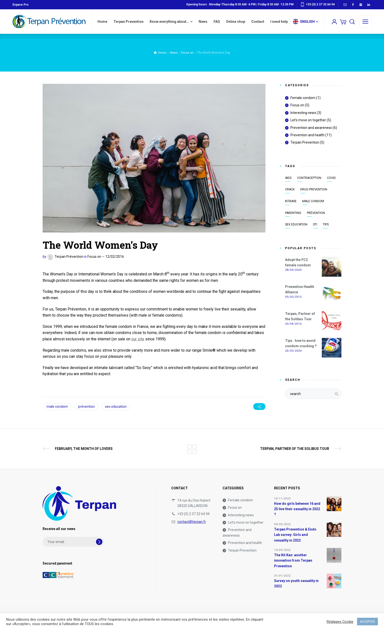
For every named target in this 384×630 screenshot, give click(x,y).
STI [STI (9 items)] (315, 224)
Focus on (94, 257)
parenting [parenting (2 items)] (293, 213)
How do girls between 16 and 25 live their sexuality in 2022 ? (297, 509)
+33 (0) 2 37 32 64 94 (320, 4)
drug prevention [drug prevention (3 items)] (313, 189)
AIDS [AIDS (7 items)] (288, 178)
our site (137, 339)
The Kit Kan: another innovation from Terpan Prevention (293, 560)
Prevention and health (307, 135)
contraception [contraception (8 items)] (309, 178)
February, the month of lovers (84, 449)
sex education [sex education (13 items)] (296, 224)
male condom (57, 406)
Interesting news (303, 113)
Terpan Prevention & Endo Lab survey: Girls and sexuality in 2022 (295, 534)
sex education (116, 406)
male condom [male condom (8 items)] (313, 201)
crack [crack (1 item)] (290, 189)
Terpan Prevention (304, 142)
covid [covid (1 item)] (331, 178)
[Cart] (343, 21)
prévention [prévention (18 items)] (316, 213)
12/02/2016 (114, 257)
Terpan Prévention (69, 257)
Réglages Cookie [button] (340, 621)
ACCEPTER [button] (367, 621)
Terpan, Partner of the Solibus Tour (294, 449)
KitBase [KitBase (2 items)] (291, 201)
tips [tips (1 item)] (326, 224)
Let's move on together (308, 120)
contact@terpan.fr (191, 522)
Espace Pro (20, 4)
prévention (86, 406)
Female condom (302, 98)
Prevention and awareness (311, 128)
